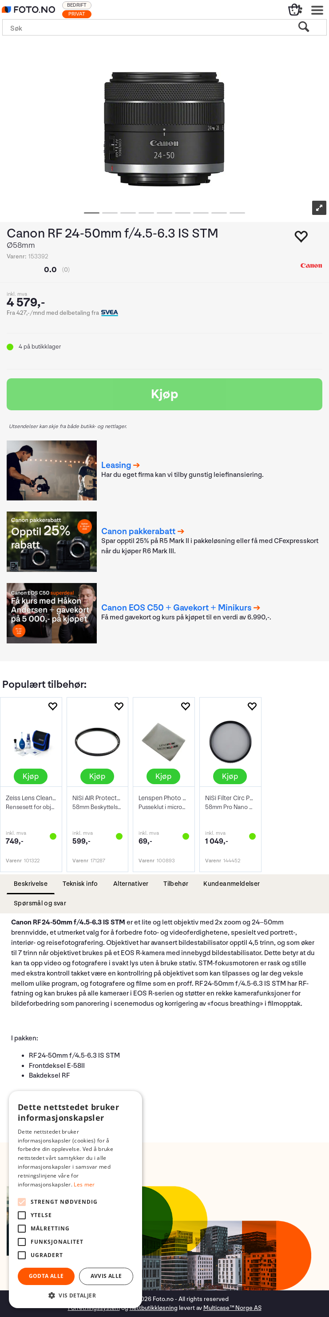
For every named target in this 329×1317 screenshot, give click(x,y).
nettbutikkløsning (154, 1308)
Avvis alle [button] (106, 1276)
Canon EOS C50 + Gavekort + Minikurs (176, 608)
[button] (75, 1295)
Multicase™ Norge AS (232, 1308)
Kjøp (164, 394)
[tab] (31, 884)
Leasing (116, 465)
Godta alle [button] (46, 1276)
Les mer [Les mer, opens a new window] (84, 1184)
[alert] (75, 1199)
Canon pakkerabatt (138, 531)
